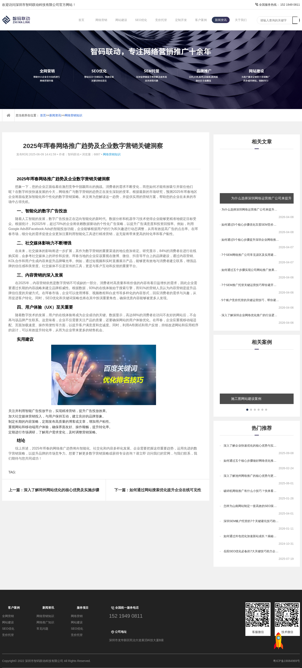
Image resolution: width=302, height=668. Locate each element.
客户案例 (201, 20)
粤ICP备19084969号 (286, 661)
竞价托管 (161, 20)
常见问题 (42, 628)
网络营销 (101, 20)
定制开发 (181, 20)
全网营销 (8, 616)
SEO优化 (141, 20)
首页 (81, 20)
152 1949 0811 (126, 616)
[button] (247, 410)
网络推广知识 (45, 622)
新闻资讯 (221, 20)
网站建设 (121, 20)
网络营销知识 (73, 115)
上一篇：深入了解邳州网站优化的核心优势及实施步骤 (54, 490)
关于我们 (241, 20)
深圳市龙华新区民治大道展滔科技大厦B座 (136, 640)
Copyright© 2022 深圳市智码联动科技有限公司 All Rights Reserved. (48, 661)
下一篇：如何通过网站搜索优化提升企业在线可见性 (157, 490)
